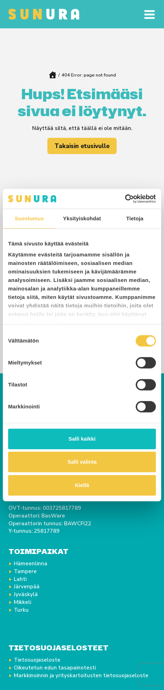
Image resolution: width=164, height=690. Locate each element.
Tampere (25, 571)
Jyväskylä (26, 594)
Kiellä (82, 485)
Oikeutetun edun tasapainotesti (55, 667)
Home (52, 75)
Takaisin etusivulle (82, 146)
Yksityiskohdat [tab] (82, 218)
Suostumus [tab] (29, 218)
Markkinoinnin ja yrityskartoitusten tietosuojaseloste (81, 675)
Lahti (20, 579)
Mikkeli (22, 602)
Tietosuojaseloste (37, 659)
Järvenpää (27, 586)
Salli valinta (82, 462)
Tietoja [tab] (135, 218)
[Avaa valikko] (147, 14)
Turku (21, 609)
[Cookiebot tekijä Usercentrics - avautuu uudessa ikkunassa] (125, 198)
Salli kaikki (82, 439)
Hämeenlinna (30, 563)
